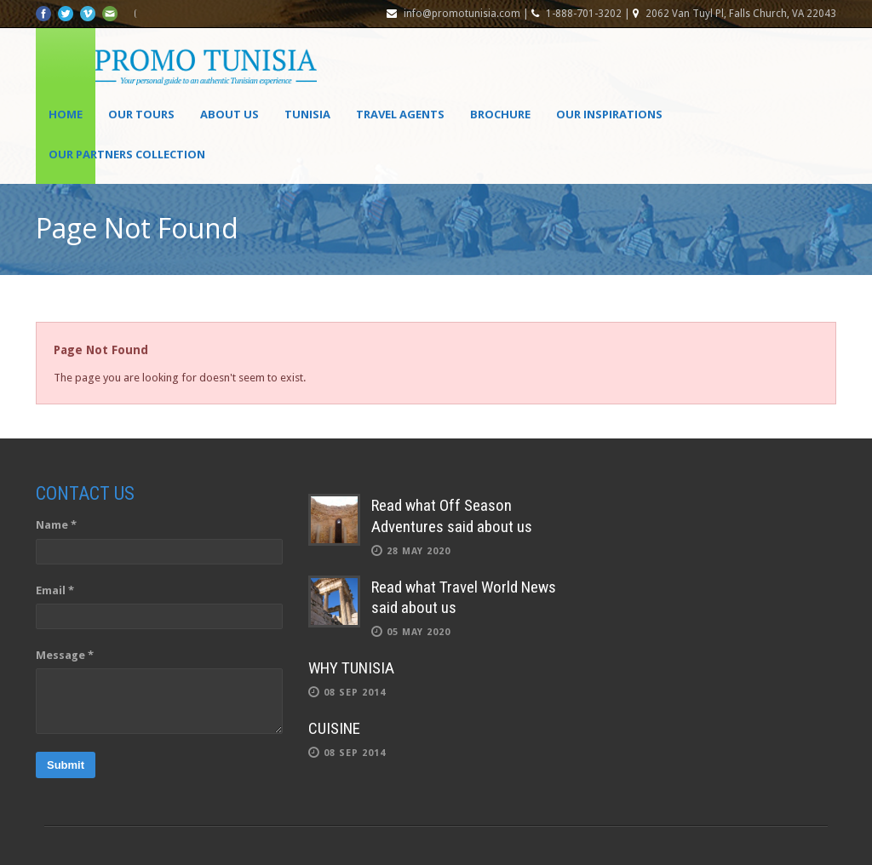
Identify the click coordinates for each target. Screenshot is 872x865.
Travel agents (400, 114)
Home (66, 114)
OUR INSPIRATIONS (609, 114)
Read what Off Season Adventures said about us (451, 516)
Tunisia (307, 114)
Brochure (500, 114)
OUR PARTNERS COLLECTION (127, 154)
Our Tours (141, 114)
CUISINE (334, 728)
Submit (65, 765)
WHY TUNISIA (351, 668)
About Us (229, 114)
